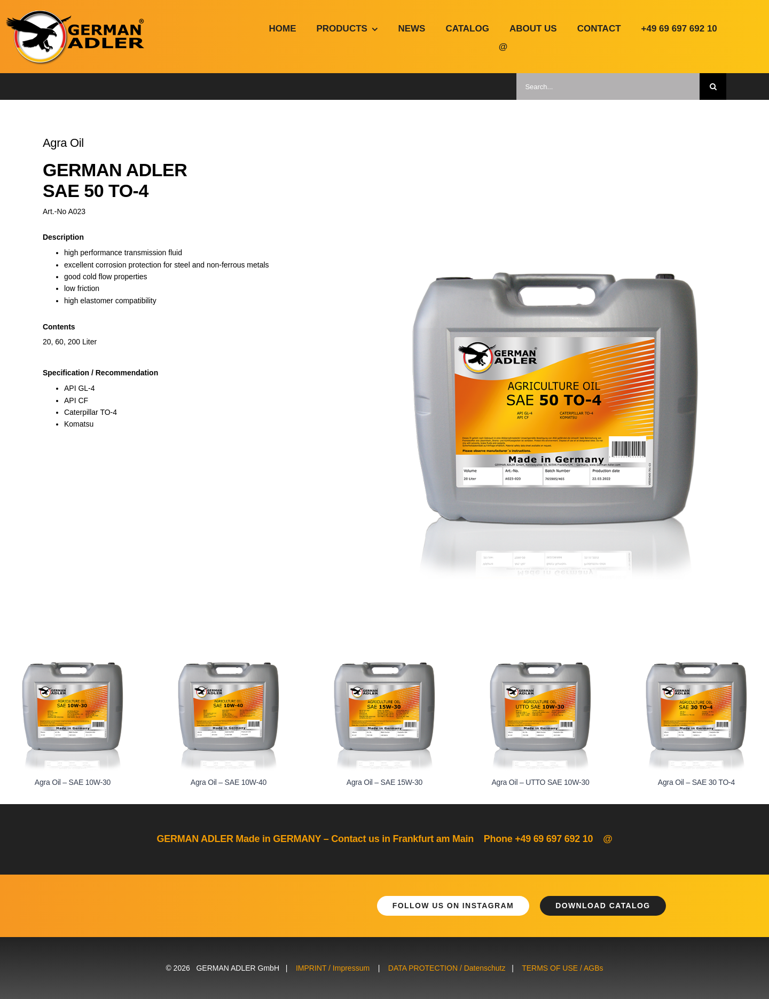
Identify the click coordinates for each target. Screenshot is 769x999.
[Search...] (608, 86)
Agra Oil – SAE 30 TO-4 (696, 782)
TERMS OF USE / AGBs (562, 968)
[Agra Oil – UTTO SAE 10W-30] (540, 666)
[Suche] (713, 86)
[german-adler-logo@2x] (76, 14)
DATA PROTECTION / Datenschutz (447, 968)
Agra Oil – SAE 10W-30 (73, 782)
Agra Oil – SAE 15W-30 (384, 782)
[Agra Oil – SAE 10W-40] (228, 666)
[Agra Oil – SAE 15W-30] (384, 666)
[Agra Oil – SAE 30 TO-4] (696, 666)
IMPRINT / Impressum (333, 968)
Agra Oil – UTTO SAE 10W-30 (540, 782)
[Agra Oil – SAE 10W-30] (72, 666)
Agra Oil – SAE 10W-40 (228, 782)
